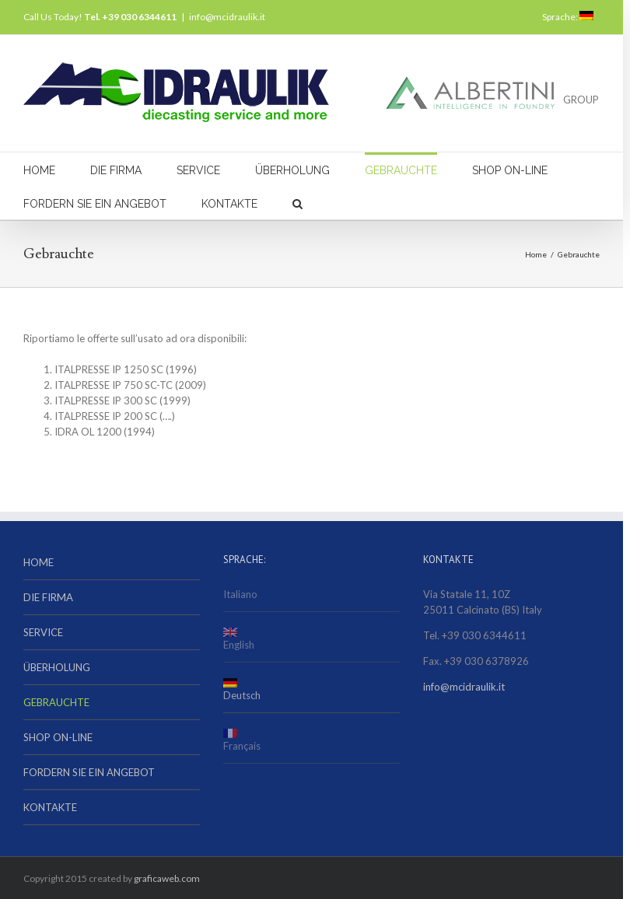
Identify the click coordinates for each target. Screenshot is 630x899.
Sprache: (567, 17)
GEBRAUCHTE (401, 170)
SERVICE (198, 170)
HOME (39, 170)
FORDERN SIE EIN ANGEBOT (94, 204)
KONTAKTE (229, 204)
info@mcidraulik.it (227, 17)
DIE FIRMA (116, 170)
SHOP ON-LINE (510, 170)
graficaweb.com (167, 878)
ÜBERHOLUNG (292, 170)
